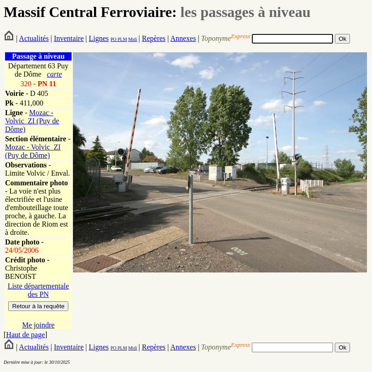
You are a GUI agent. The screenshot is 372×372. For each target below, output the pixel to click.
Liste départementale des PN (38, 290)
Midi (132, 39)
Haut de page (25, 335)
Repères (154, 38)
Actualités (34, 38)
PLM (122, 39)
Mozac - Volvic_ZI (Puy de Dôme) (32, 121)
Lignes (99, 38)
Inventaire (68, 38)
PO (114, 39)
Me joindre (38, 325)
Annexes (183, 38)
